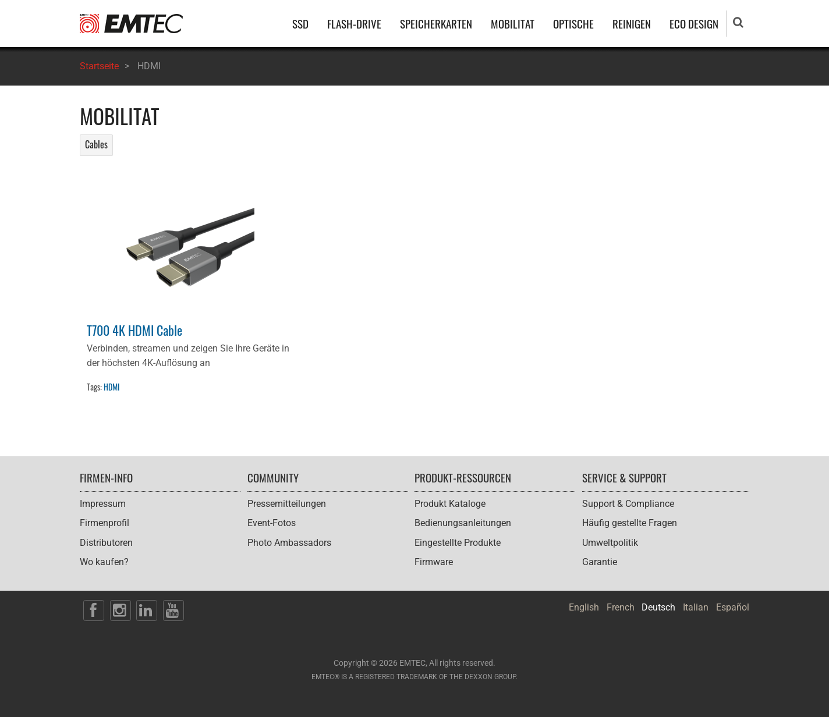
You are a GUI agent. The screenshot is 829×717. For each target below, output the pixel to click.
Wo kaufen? (104, 561)
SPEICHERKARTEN (436, 23)
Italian (695, 607)
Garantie (599, 561)
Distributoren (106, 542)
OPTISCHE (573, 23)
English (584, 607)
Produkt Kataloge (450, 503)
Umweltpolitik (610, 542)
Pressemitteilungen (286, 503)
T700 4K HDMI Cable (134, 329)
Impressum (103, 503)
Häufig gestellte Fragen (629, 522)
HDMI (111, 387)
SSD (300, 23)
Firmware (433, 561)
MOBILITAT (512, 23)
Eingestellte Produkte (457, 542)
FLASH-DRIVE (354, 23)
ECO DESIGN (693, 23)
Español (732, 607)
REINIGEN (631, 23)
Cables (96, 144)
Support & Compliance (628, 503)
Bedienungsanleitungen (462, 522)
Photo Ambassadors (289, 542)
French (621, 607)
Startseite (99, 66)
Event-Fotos (271, 522)
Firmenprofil (104, 522)
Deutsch (658, 607)
